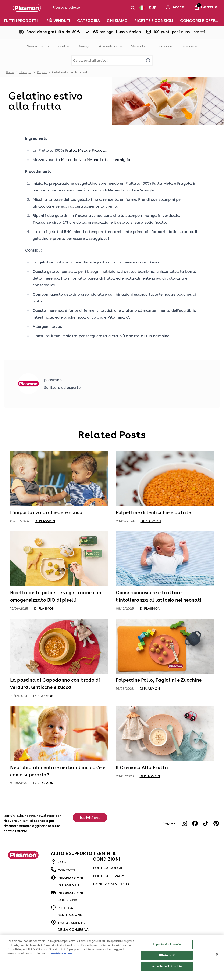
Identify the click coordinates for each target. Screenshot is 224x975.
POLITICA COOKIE (108, 868)
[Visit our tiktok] (205, 823)
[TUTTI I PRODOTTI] (20, 20)
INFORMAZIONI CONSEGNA (70, 896)
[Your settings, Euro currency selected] (148, 8)
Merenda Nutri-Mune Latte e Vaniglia (96, 159)
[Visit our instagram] (184, 823)
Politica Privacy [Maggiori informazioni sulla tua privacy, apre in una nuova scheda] (62, 958)
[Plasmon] (27, 8)
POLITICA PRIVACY (108, 876)
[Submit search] (133, 8)
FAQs (62, 862)
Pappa (42, 72)
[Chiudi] (217, 959)
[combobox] (93, 7)
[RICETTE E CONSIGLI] (154, 20)
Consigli (83, 46)
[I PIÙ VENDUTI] (57, 20)
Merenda (138, 46)
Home (10, 72)
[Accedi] (176, 7)
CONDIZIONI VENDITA (111, 884)
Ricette (63, 46)
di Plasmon (45, 521)
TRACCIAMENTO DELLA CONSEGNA (73, 926)
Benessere (189, 46)
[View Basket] (205, 7)
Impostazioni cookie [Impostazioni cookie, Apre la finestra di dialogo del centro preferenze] (167, 949)
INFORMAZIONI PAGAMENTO (70, 881)
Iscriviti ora (90, 818)
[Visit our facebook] (195, 823)
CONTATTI (66, 870)
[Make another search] (112, 60)
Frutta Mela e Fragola (86, 150)
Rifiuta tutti (167, 960)
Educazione (163, 46)
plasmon (53, 379)
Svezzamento (38, 46)
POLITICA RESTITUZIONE (70, 911)
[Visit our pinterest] (216, 823)
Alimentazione (110, 46)
